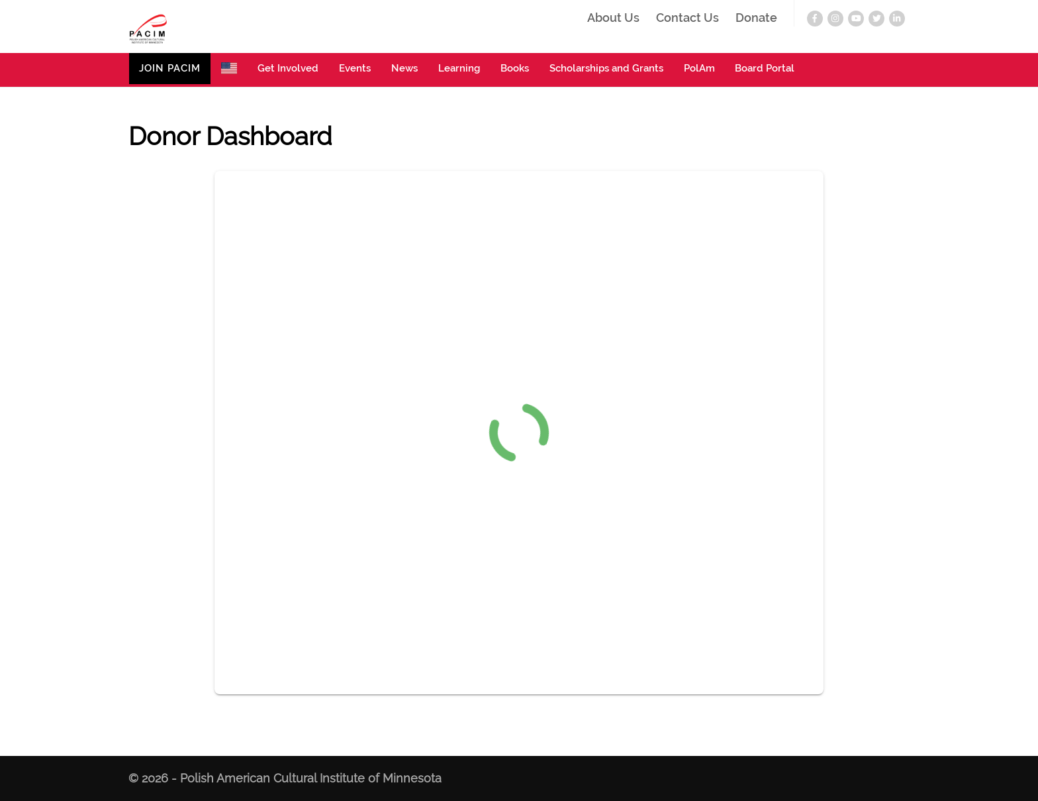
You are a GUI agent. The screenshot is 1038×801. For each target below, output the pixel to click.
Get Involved (288, 68)
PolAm (699, 68)
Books (514, 68)
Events (355, 68)
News (404, 68)
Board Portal (764, 68)
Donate (756, 18)
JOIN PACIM (170, 68)
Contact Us (687, 18)
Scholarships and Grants (606, 68)
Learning (459, 68)
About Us (613, 18)
